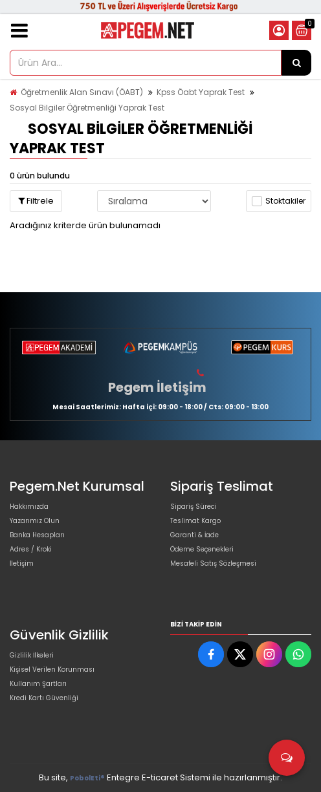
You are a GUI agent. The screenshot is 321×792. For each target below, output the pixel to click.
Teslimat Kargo (195, 521)
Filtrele (36, 201)
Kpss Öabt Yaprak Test (201, 92)
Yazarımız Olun (35, 521)
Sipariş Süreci (193, 506)
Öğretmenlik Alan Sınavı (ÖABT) (82, 92)
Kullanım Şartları (38, 684)
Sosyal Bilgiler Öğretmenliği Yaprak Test (87, 107)
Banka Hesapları (37, 535)
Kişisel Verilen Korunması (52, 669)
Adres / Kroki (31, 549)
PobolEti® (87, 778)
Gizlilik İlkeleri (32, 655)
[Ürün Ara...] (296, 63)
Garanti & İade (194, 535)
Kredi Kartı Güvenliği (44, 698)
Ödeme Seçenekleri (202, 549)
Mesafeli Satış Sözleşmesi (213, 563)
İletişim (22, 563)
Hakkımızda (29, 506)
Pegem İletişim (157, 387)
